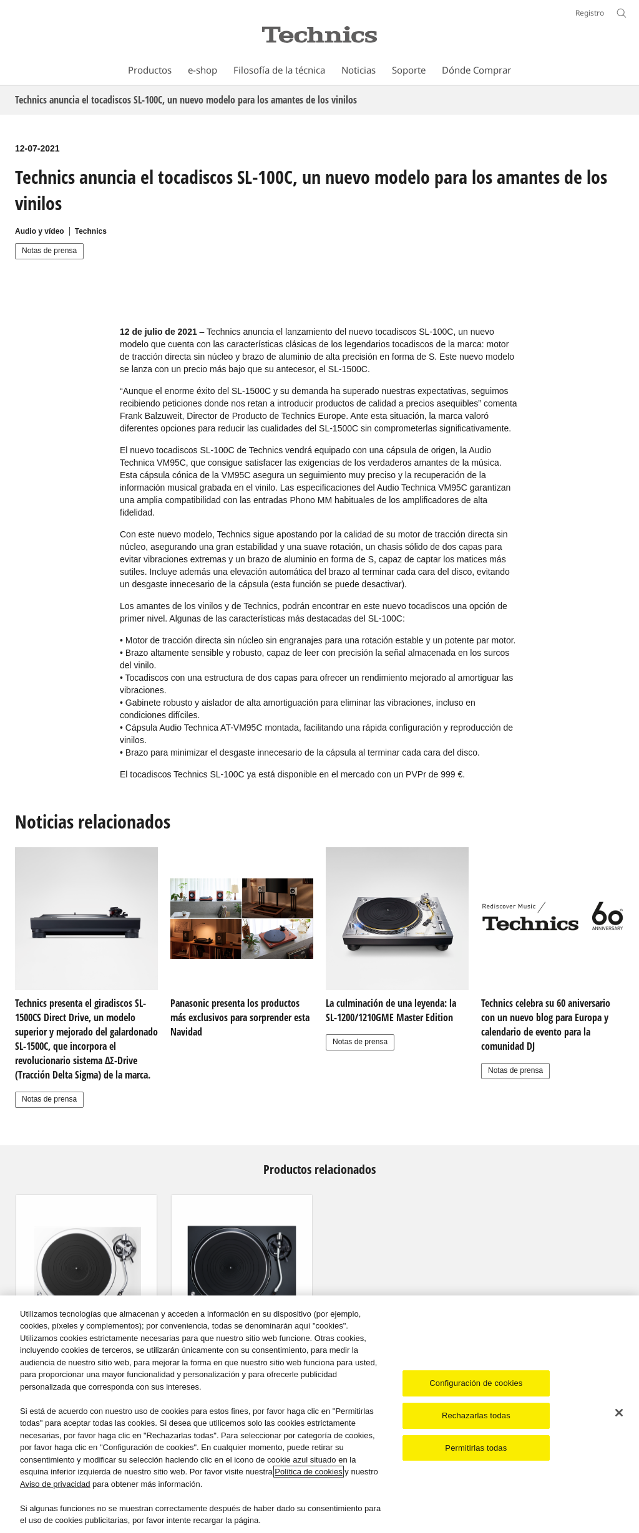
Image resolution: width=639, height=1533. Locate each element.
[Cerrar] (619, 1412)
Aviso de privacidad (55, 1484)
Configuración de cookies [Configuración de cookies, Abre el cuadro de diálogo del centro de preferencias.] (475, 1383)
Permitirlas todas (476, 1448)
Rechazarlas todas (476, 1415)
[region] (319, 1414)
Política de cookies (308, 1471)
